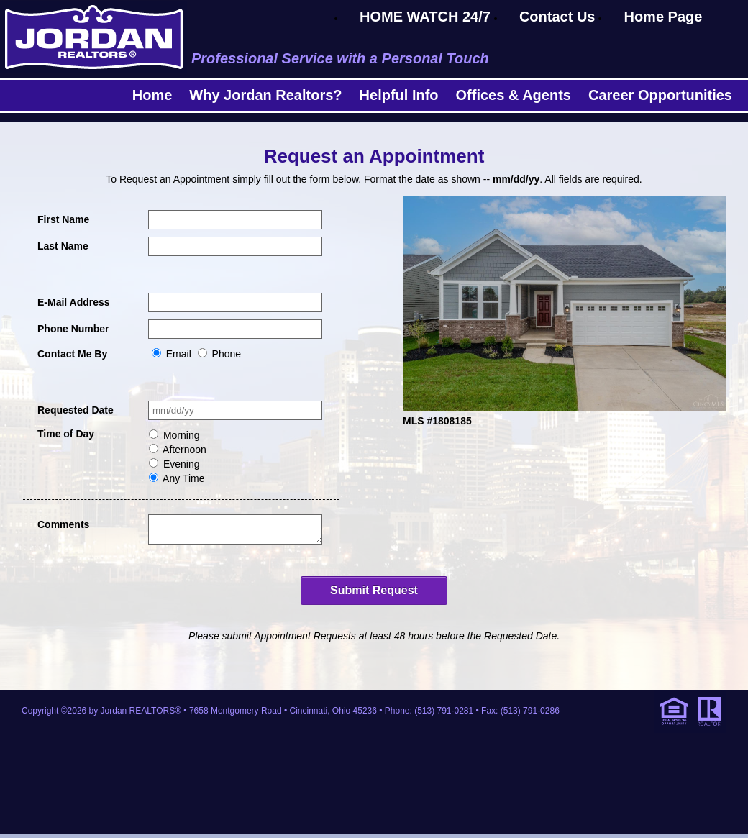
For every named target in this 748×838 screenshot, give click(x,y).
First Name (63, 219)
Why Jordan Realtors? (265, 95)
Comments (63, 524)
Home (152, 95)
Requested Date (75, 410)
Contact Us (557, 16)
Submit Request (374, 594)
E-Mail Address (73, 302)
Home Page (663, 16)
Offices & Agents (513, 95)
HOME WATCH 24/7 (425, 16)
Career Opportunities (660, 95)
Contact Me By (72, 354)
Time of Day (65, 434)
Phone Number (73, 328)
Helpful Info (399, 95)
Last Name (62, 246)
